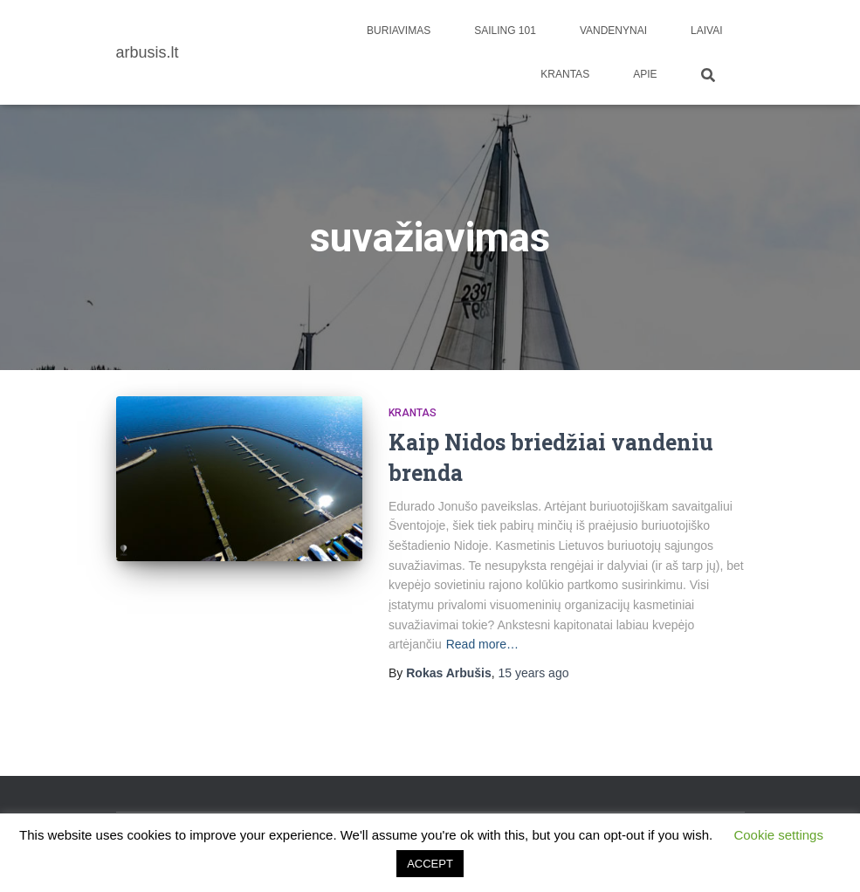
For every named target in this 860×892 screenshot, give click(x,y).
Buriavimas (398, 30)
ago (534, 673)
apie (645, 74)
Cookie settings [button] (778, 834)
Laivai (706, 30)
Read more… (482, 644)
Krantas (564, 74)
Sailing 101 (505, 30)
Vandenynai (613, 30)
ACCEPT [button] (430, 863)
